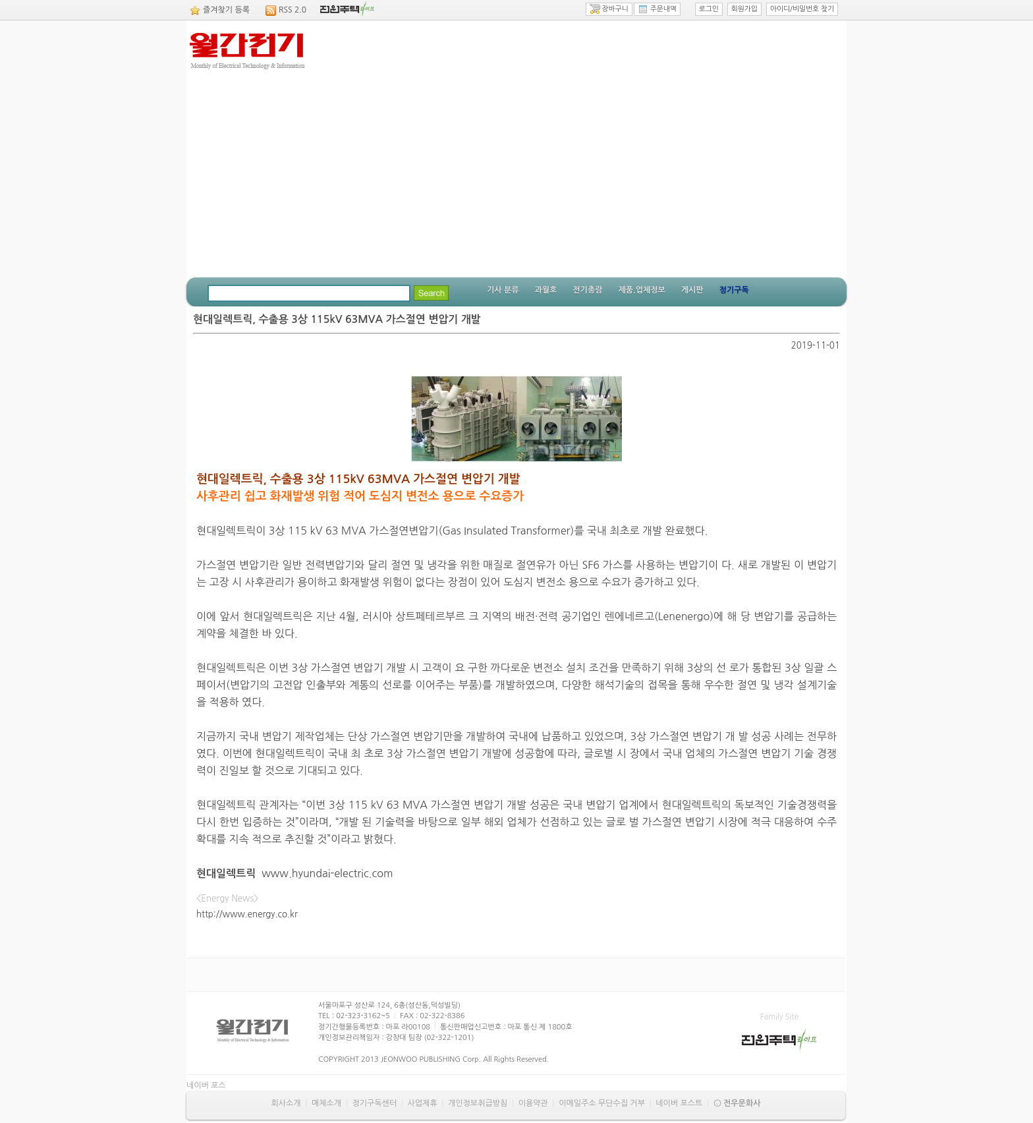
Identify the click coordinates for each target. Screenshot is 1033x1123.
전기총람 (587, 290)
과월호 (545, 290)
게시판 (692, 290)
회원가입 (744, 9)
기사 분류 (502, 290)
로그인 (709, 9)
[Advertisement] (516, 178)
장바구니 (609, 9)
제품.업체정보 (641, 290)
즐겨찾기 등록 (226, 10)
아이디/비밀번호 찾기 (802, 9)
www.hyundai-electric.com (327, 873)
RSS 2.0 (292, 10)
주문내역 (657, 9)
